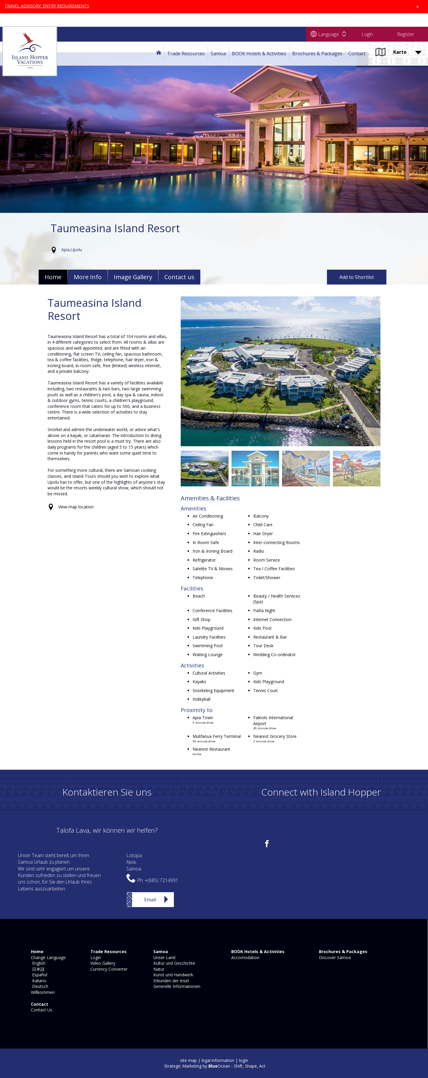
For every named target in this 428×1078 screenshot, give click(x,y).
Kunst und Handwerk (172, 975)
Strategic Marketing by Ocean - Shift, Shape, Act (214, 1066)
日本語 (37, 969)
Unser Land (163, 957)
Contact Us (41, 1010)
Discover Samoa (334, 957)
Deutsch (39, 986)
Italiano (38, 980)
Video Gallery (102, 963)
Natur (158, 969)
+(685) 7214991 (161, 880)
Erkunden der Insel (170, 980)
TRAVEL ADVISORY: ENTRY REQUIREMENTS (47, 6)
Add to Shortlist (356, 277)
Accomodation (244, 957)
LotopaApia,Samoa (134, 862)
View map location (76, 507)
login (243, 1060)
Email (150, 899)
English (37, 963)
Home (53, 277)
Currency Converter (108, 969)
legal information (218, 1060)
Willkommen (42, 992)
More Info (88, 277)
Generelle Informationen (176, 986)
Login (95, 957)
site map (188, 1060)
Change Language (48, 957)
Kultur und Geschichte (173, 963)
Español (38, 975)
